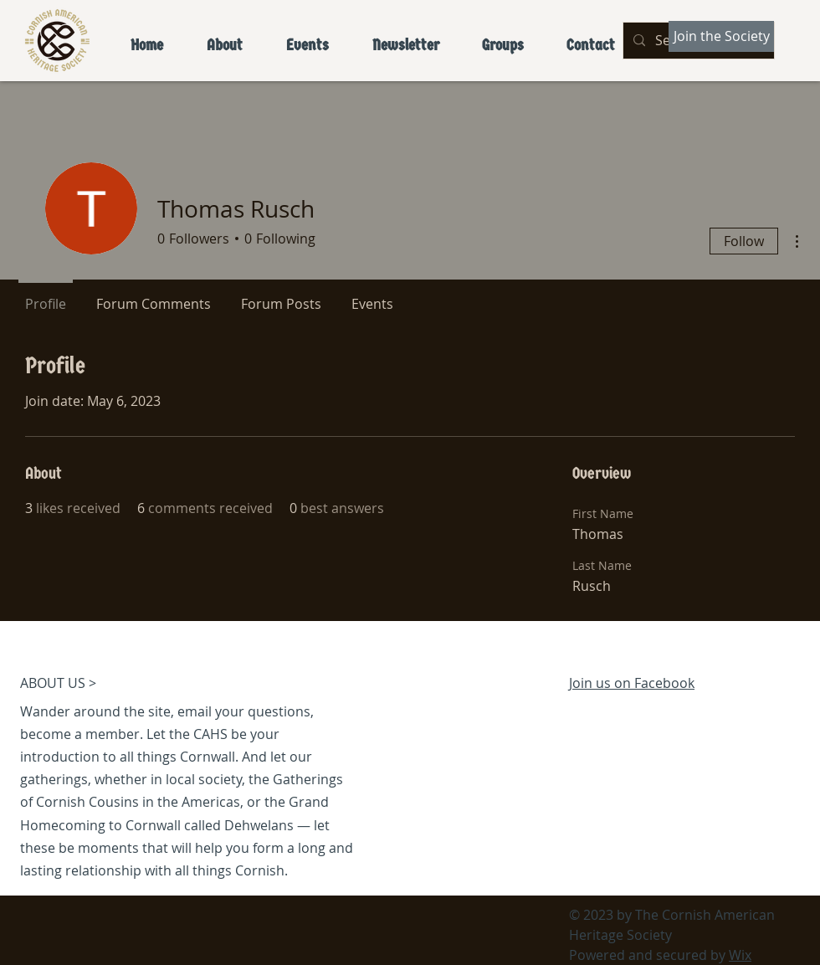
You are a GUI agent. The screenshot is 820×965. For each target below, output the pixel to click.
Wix (740, 955)
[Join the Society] (721, 36)
